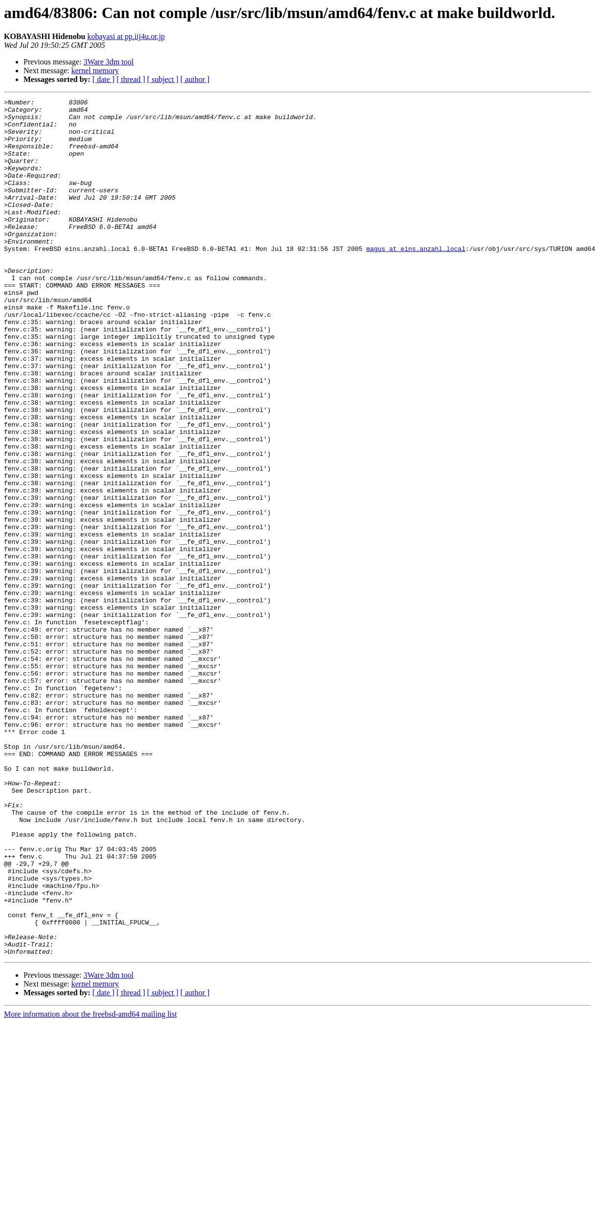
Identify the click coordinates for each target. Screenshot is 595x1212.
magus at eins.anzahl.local (415, 279)
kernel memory (95, 70)
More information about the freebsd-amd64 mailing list (90, 1185)
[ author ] (195, 79)
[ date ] (103, 79)
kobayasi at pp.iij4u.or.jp (126, 36)
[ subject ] (162, 79)
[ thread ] (130, 79)
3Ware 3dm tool (109, 62)
